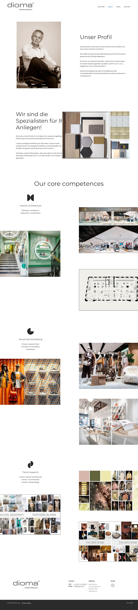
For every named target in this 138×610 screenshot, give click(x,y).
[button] (127, 6)
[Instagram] (113, 585)
